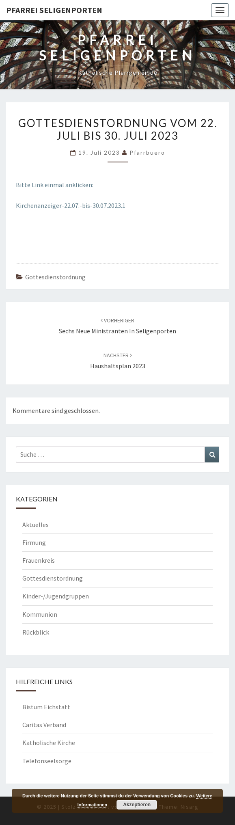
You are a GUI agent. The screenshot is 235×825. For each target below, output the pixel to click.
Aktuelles (35, 524)
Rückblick (35, 632)
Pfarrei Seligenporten (54, 10)
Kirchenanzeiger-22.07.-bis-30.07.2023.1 (70, 205)
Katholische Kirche (48, 743)
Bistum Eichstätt (46, 707)
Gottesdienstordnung (55, 277)
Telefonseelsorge (46, 761)
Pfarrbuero (147, 152)
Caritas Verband (44, 725)
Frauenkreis (38, 560)
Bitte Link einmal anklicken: (54, 185)
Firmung (34, 542)
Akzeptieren (137, 805)
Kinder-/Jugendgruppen (55, 596)
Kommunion (39, 614)
